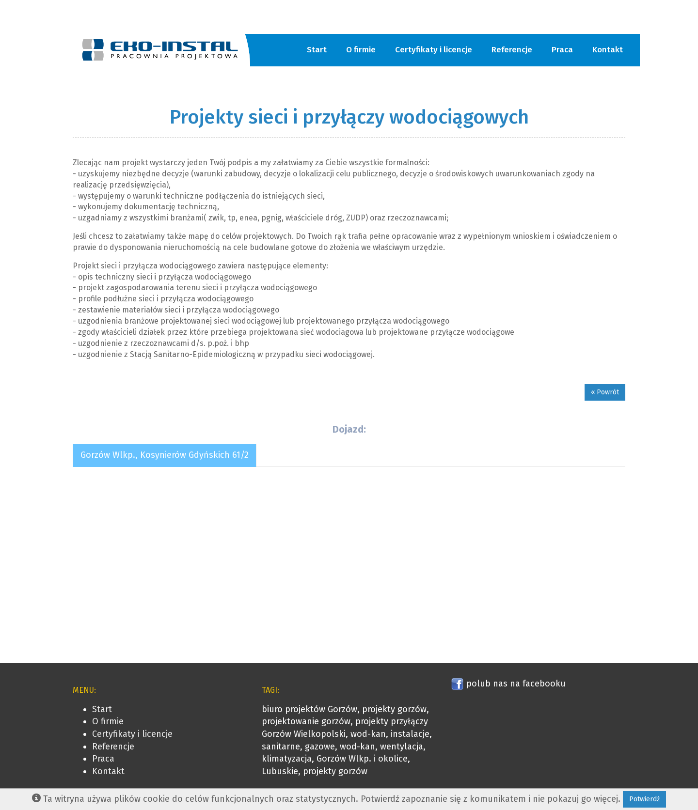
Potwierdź (644, 799)
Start (317, 50)
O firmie (361, 50)
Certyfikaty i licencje (433, 50)
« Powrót (605, 392)
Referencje (512, 50)
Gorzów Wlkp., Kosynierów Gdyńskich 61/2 (164, 455)
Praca (562, 50)
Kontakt (607, 50)
